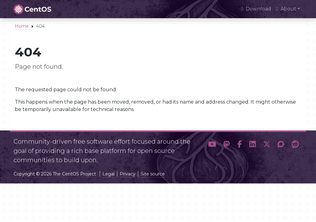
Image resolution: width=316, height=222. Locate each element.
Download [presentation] (256, 9)
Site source (153, 174)
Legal (108, 174)
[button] (212, 148)
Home (22, 26)
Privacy (127, 174)
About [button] (286, 9)
